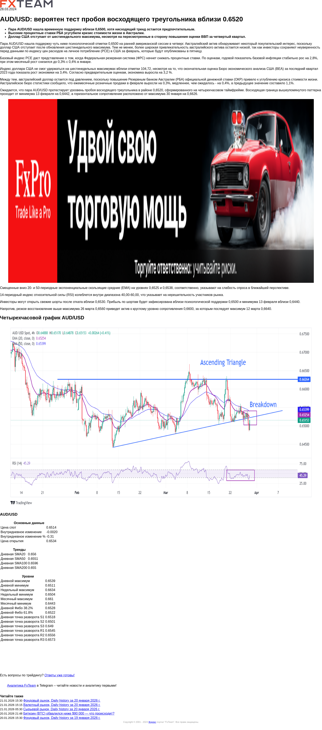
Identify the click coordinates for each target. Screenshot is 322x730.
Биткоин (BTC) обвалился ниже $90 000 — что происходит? (68, 713)
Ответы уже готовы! (60, 675)
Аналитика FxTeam (21, 685)
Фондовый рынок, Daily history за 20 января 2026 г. (61, 700)
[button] (161, 191)
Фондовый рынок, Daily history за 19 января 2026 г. (61, 718)
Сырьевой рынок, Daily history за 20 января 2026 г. (61, 709)
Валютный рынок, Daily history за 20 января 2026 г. (61, 705)
